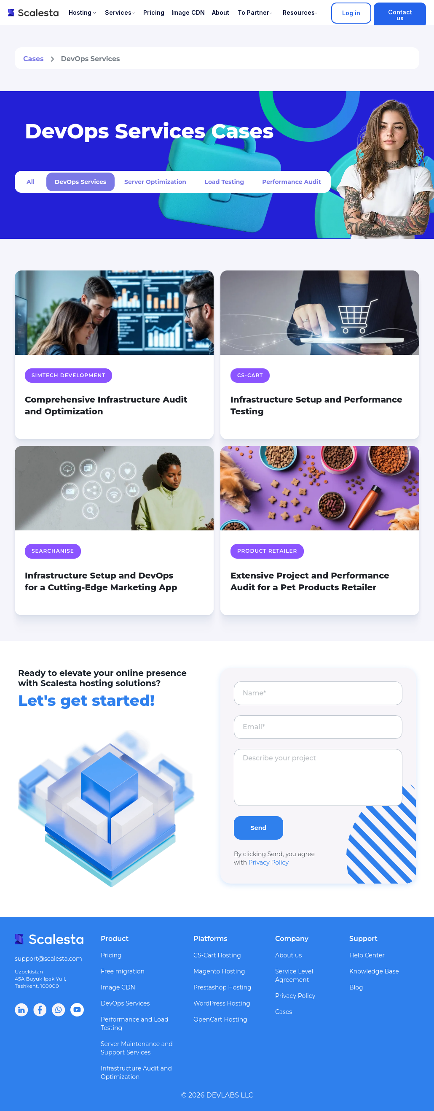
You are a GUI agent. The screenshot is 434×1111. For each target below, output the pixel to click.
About (220, 12)
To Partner (253, 12)
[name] (318, 693)
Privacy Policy (269, 862)
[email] (318, 727)
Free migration (123, 971)
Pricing (153, 12)
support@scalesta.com (48, 958)
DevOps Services (125, 1003)
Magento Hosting (219, 971)
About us (288, 955)
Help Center (367, 955)
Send (258, 828)
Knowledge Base (374, 971)
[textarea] (318, 777)
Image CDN (188, 12)
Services (118, 12)
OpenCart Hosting (220, 1019)
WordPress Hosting (221, 1003)
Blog (356, 987)
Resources (299, 12)
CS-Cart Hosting (217, 955)
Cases (33, 59)
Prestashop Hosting (222, 987)
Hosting (80, 12)
